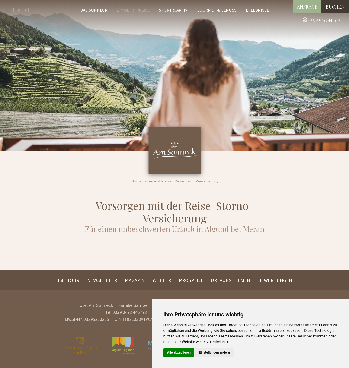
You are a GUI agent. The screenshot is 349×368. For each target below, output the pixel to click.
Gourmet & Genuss (217, 10)
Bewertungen (275, 280)
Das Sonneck (93, 10)
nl (27, 10)
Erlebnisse (257, 10)
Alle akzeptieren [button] (179, 352)
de (8, 10)
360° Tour (68, 280)
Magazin (135, 280)
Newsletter (102, 280)
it (14, 10)
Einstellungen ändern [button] (214, 352)
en (20, 10)
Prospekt (191, 280)
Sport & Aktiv (173, 10)
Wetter (162, 280)
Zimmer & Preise (133, 10)
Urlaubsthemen (230, 280)
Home (136, 181)
